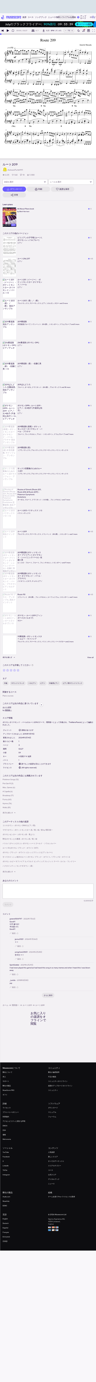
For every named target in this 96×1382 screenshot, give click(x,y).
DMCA (5, 1126)
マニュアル (52, 1112)
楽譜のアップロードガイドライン (60, 1086)
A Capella (6, 791)
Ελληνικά (6, 1237)
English (5, 1219)
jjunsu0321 (19, 939)
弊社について (7, 1072)
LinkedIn (6, 1166)
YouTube (6, 1152)
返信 (13, 933)
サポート (6, 1081)
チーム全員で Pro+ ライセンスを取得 (61, 1197)
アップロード (81, 17)
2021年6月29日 (27, 965)
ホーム (5, 1005)
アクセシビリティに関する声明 (14, 1121)
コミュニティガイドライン (58, 1081)
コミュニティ (53, 1090)
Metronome (7, 1139)
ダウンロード (53, 1108)
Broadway (6, 795)
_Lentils (12, 980)
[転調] (46, 31)
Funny (5, 799)
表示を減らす (9, 812)
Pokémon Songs (9, 779)
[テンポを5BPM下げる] (65, 30)
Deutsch (6, 1223)
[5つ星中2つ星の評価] (7, 670)
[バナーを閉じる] (90, 24)
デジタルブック (53, 1179)
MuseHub (6, 1201)
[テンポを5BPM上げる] (72, 30)
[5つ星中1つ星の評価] (4, 670)
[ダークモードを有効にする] (78, 30)
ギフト (5, 1095)
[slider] (0, 34)
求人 (4, 1077)
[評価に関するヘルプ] (32, 665)
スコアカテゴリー (54, 1166)
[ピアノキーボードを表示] (83, 30)
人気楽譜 (51, 1152)
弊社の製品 (7, 1086)
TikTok (5, 1170)
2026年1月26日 (31, 939)
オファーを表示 (83, 24)
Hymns (5, 803)
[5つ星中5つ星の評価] (18, 670)
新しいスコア (53, 1157)
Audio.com (6, 1197)
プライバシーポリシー (11, 1112)
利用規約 (6, 1117)
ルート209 (7, 707)
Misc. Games (7, 787)
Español (5, 1228)
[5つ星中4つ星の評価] (14, 670)
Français (6, 1232)
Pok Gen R (7, 783)
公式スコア (52, 1175)
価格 (4, 1135)
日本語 (5, 1241)
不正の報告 (52, 1077)
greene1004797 (16, 919)
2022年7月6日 (29, 919)
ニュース (51, 1184)
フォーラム (52, 1117)
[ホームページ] (11, 17)
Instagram (6, 1175)
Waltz (5, 807)
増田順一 (8, 710)
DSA (4, 1130)
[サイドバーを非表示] (41, 704)
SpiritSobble (14, 965)
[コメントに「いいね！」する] (18, 933)
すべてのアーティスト (56, 1161)
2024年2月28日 (35, 952)
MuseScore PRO (8, 1090)
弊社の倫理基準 (53, 1072)
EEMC (5, 1206)
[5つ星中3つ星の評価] (11, 670)
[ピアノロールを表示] (88, 30)
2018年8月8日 (22, 980)
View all (90, 657)
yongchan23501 (21, 952)
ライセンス (7, 1108)
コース (50, 1170)
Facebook (6, 1157)
